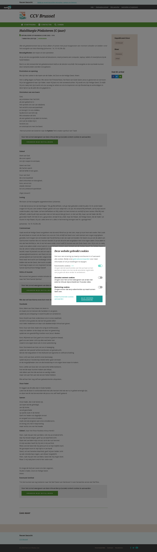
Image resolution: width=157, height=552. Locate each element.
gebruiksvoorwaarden (81, 259)
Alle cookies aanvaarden (87, 299)
